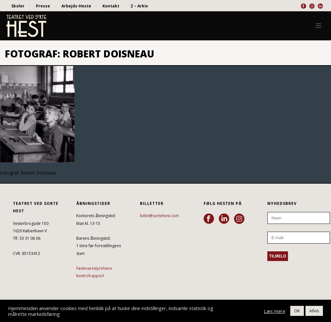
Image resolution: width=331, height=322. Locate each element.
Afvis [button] (314, 311)
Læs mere (274, 311)
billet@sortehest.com (159, 215)
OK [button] (297, 311)
